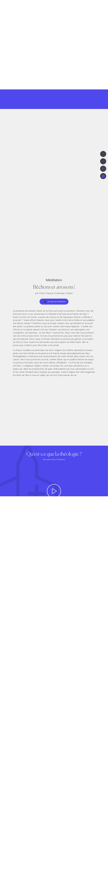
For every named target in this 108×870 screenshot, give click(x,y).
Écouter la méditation (54, 302)
